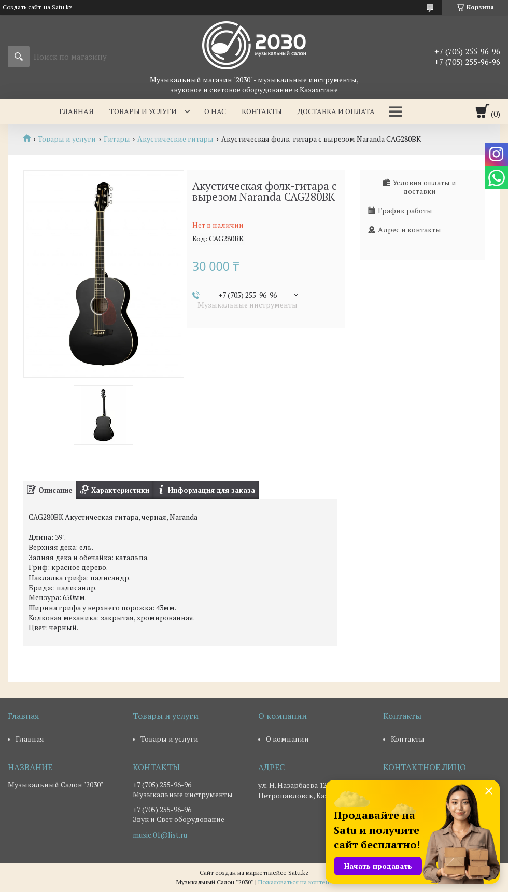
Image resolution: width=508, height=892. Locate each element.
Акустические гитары (175, 139)
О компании (287, 739)
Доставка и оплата (336, 111)
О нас (215, 111)
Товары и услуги (143, 111)
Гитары (117, 139)
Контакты (262, 111)
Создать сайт (22, 7)
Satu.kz (298, 872)
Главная (76, 111)
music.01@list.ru (160, 835)
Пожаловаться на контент (295, 882)
